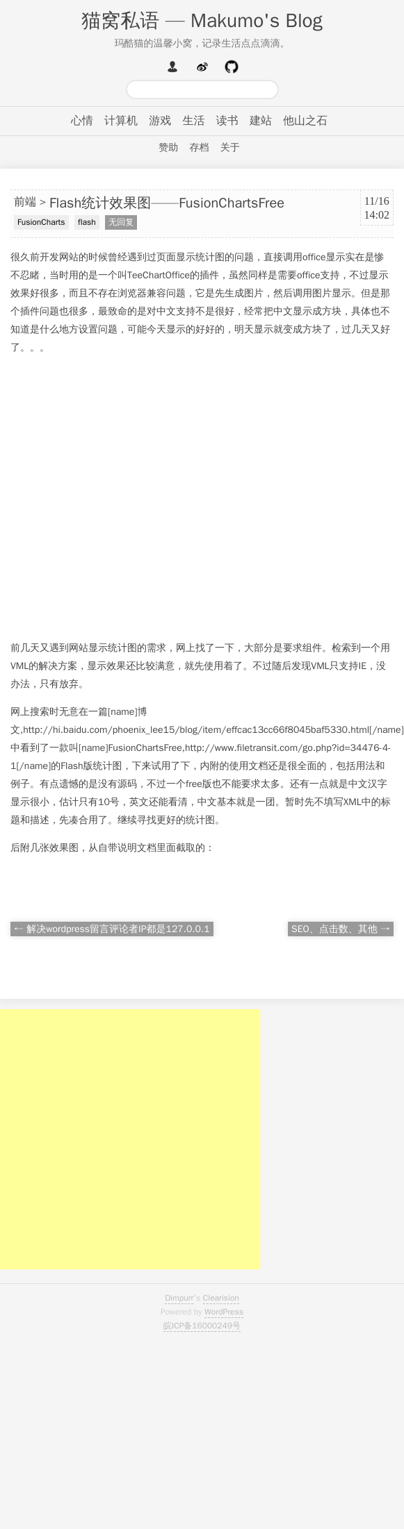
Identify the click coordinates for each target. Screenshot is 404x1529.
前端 (25, 202)
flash (87, 222)
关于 (230, 147)
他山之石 (305, 121)
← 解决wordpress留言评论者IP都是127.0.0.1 (112, 929)
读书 (227, 121)
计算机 (121, 121)
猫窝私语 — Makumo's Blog (201, 20)
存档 (199, 147)
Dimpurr (179, 1297)
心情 (82, 121)
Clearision (221, 1297)
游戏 (160, 121)
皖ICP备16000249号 (202, 1325)
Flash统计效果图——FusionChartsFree (166, 203)
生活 (194, 121)
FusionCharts (41, 222)
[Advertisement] (130, 498)
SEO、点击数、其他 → (340, 929)
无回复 (121, 222)
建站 (261, 121)
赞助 (168, 147)
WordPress (223, 1311)
